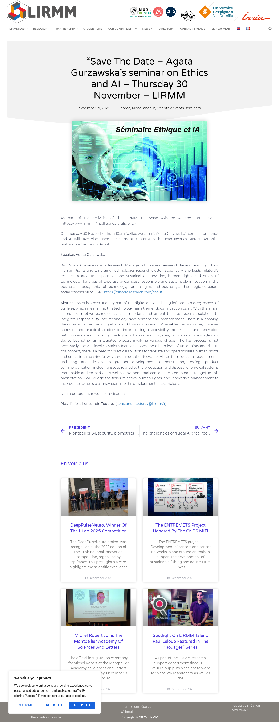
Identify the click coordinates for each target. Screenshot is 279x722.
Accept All (82, 705)
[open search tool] (270, 29)
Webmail (127, 712)
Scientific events (170, 108)
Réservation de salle (46, 717)
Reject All (54, 705)
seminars (193, 108)
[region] (54, 692)
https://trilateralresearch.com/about (133, 292)
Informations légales (136, 707)
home (125, 108)
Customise (27, 705)
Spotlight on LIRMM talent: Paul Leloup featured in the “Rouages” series (181, 641)
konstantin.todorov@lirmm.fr (141, 404)
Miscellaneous (143, 108)
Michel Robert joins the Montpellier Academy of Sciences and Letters (98, 641)
